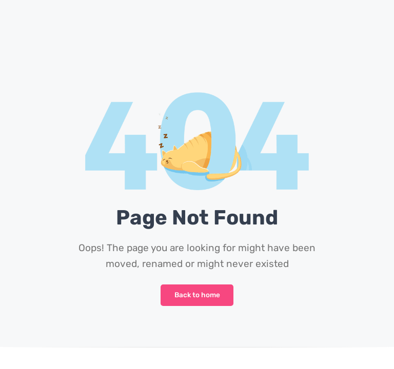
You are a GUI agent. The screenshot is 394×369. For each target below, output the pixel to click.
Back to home (197, 295)
